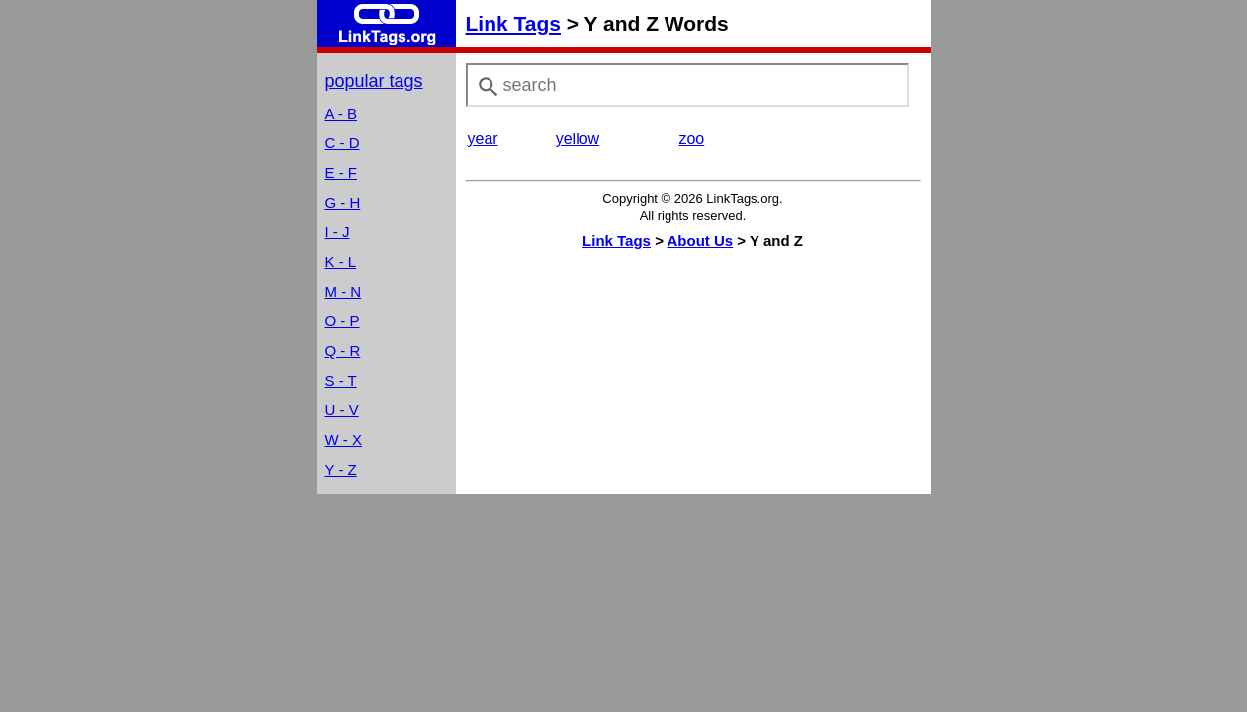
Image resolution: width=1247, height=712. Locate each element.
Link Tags (513, 23)
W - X (344, 439)
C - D (342, 142)
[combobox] (687, 85)
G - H (343, 202)
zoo (691, 139)
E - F (341, 172)
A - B (341, 113)
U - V (342, 409)
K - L (341, 261)
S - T (341, 380)
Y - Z (341, 469)
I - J (337, 231)
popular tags (374, 81)
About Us (701, 240)
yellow (577, 139)
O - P (342, 320)
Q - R (343, 350)
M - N (343, 291)
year (483, 139)
